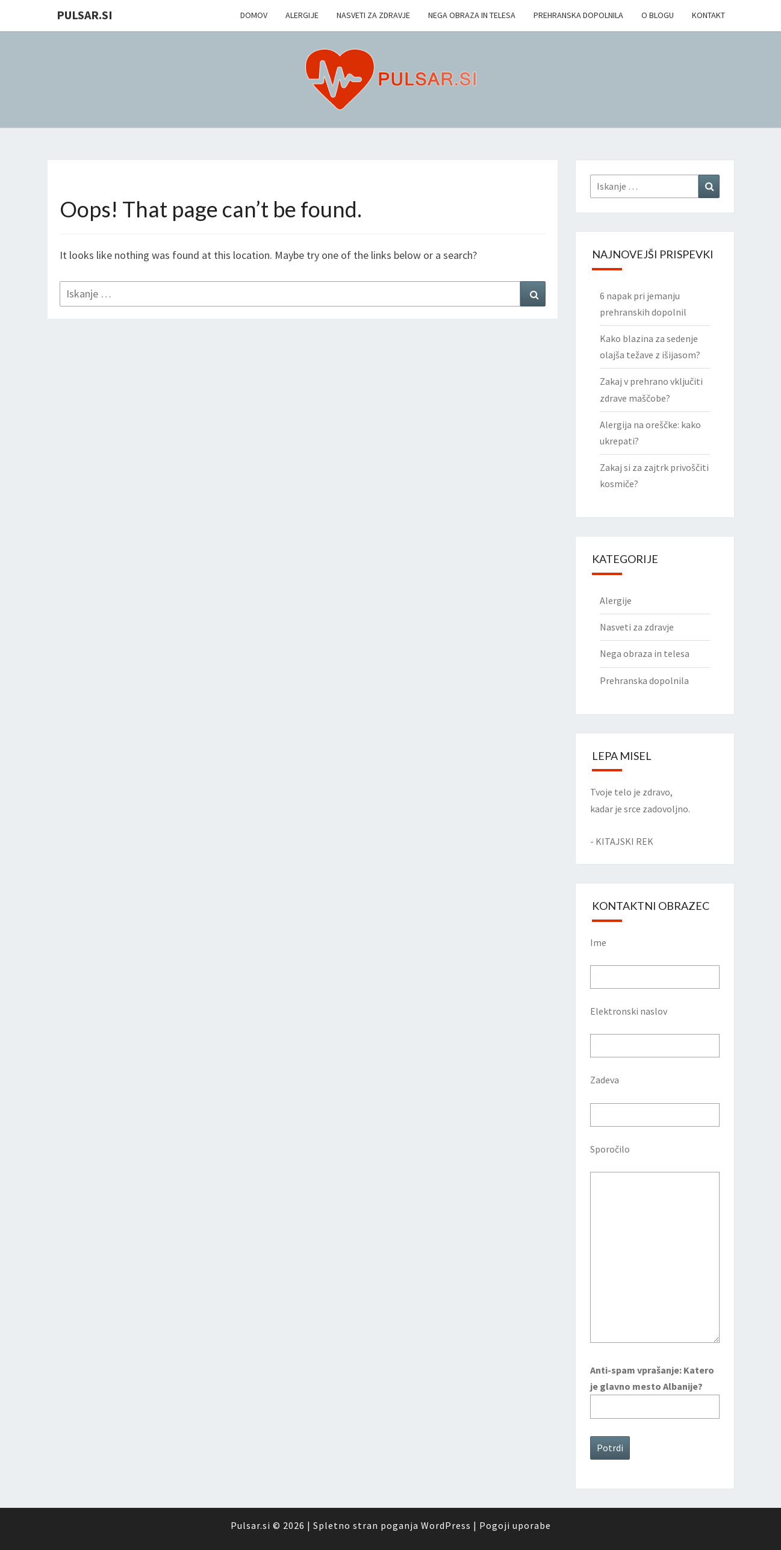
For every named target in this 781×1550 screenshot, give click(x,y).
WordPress (446, 1525)
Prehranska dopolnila (578, 15)
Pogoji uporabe (515, 1525)
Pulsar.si (85, 14)
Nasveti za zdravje (373, 15)
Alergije (302, 15)
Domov (253, 15)
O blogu (657, 15)
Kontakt (708, 15)
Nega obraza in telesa (471, 15)
